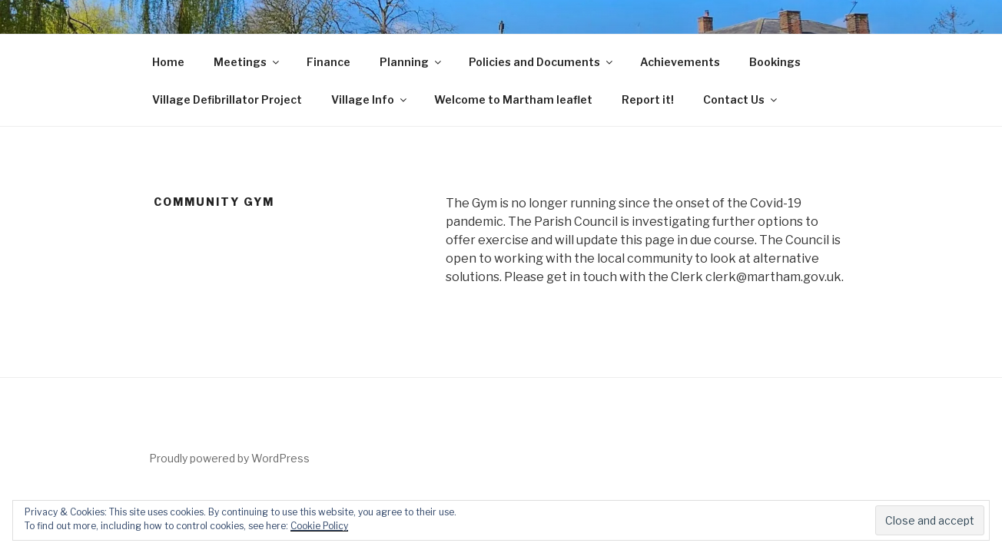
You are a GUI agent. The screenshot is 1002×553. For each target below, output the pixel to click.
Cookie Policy (319, 525)
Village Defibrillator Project (227, 99)
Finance (328, 61)
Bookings (775, 61)
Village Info (370, 99)
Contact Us (741, 99)
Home (168, 61)
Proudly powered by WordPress (229, 458)
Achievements (680, 61)
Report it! (648, 99)
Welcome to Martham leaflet (513, 99)
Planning (411, 61)
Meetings (247, 61)
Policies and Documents (542, 61)
